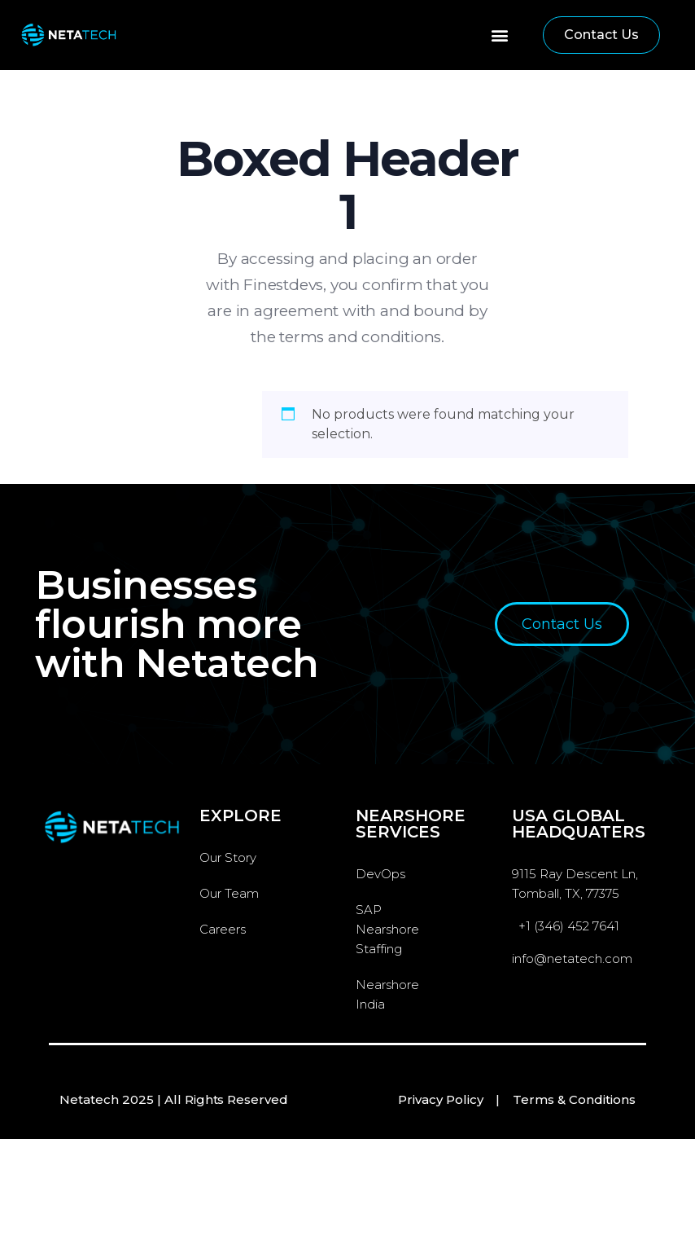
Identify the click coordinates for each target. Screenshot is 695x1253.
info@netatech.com (572, 958)
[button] (499, 35)
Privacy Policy (440, 1099)
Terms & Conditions (574, 1099)
